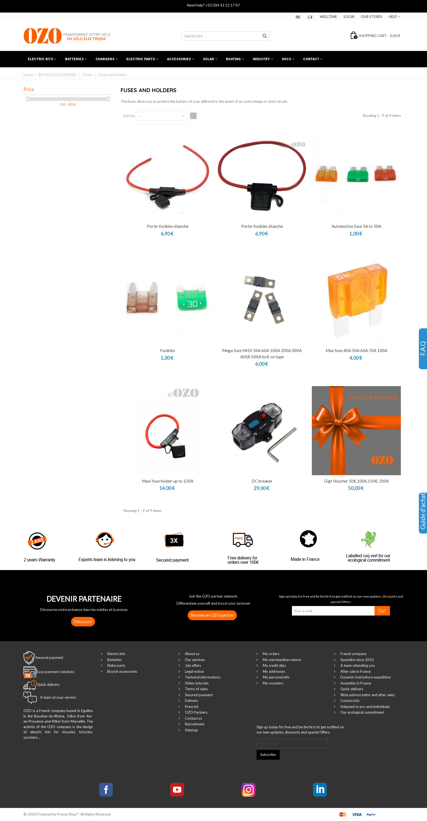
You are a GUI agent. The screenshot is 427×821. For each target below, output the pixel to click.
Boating (233, 59)
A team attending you (357, 665)
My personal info (275, 677)
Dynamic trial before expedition (365, 677)
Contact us (193, 718)
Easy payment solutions (55, 672)
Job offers (192, 665)
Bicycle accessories (121, 671)
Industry (261, 59)
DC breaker (262, 480)
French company (353, 654)
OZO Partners (196, 712)
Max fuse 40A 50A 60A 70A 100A (356, 350)
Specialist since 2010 (357, 660)
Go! (382, 611)
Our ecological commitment (362, 712)
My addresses (273, 671)
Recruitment (194, 724)
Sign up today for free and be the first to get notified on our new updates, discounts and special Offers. (300, 730)
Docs (286, 59)
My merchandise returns (281, 660)
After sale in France (355, 671)
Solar (208, 59)
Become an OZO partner (212, 615)
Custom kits (349, 700)
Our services (194, 660)
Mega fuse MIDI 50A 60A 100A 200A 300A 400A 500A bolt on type (262, 353)
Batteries (74, 59)
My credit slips (274, 665)
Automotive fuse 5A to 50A (356, 226)
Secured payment (49, 657)
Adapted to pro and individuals (365, 706)
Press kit (191, 706)
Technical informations (202, 677)
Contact (311, 59)
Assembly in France (355, 683)
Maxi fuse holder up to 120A (167, 480)
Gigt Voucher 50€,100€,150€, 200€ (356, 480)
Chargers (105, 59)
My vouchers (272, 683)
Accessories (179, 59)
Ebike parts (115, 665)
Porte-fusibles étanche (167, 226)
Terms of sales (196, 689)
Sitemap (191, 730)
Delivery (191, 700)
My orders (270, 654)
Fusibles (167, 350)
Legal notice (194, 671)
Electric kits (40, 59)
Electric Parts (140, 59)
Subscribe (268, 754)
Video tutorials (196, 683)
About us (191, 654)
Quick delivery (351, 689)
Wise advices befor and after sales (367, 695)
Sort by (129, 116)
